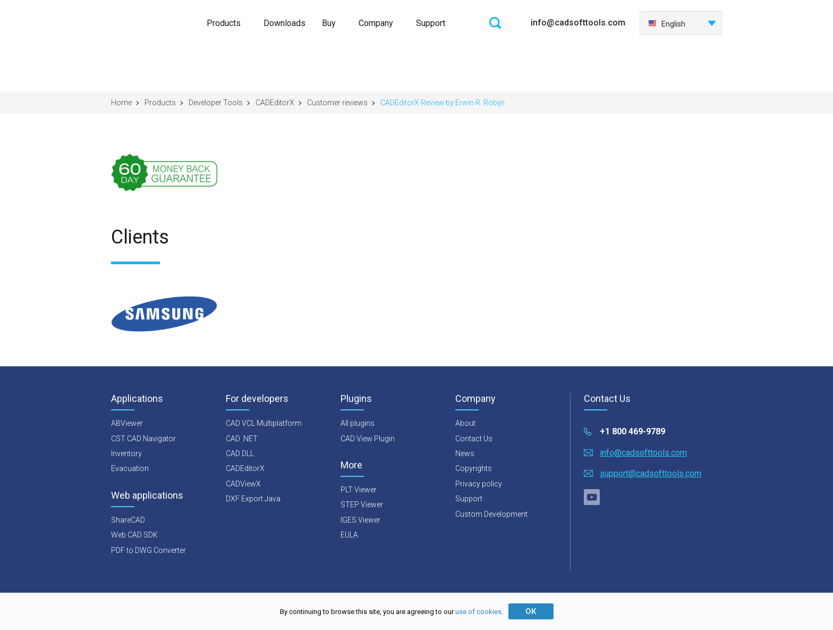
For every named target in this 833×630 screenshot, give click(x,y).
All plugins (358, 423)
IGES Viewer (360, 520)
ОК (530, 611)
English (666, 24)
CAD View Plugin (368, 438)
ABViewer (127, 423)
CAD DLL (240, 453)
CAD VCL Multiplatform (264, 423)
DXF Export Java (253, 498)
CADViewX (243, 484)
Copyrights (473, 468)
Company (376, 23)
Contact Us (473, 438)
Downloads (284, 23)
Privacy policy (478, 484)
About (465, 423)
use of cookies (478, 612)
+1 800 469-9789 (632, 431)
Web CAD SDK (134, 535)
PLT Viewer (359, 489)
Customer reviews (337, 102)
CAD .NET (242, 438)
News (464, 453)
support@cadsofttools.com (650, 473)
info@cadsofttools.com (578, 23)
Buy (329, 23)
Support (430, 23)
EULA (349, 535)
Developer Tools (216, 102)
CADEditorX (275, 102)
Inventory (126, 453)
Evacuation (130, 468)
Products (224, 23)
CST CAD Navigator (143, 438)
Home (121, 102)
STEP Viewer (362, 504)
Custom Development (491, 514)
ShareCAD (128, 520)
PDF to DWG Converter (148, 550)
